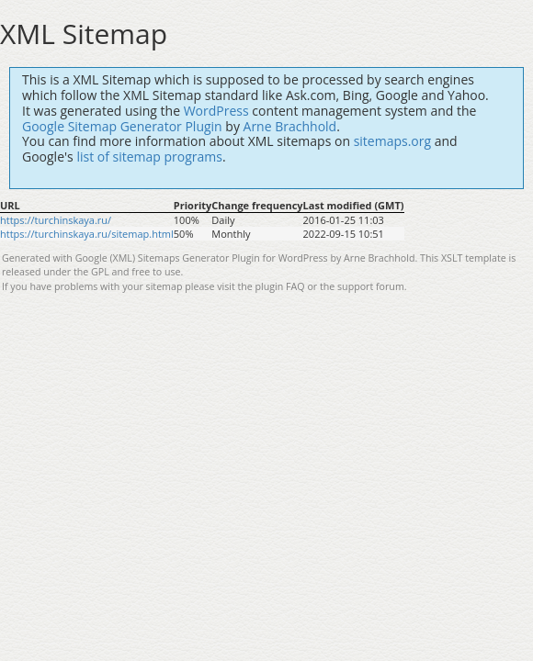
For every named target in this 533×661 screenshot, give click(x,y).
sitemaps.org (392, 141)
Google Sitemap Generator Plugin (122, 126)
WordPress (216, 110)
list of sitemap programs (149, 156)
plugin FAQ (280, 286)
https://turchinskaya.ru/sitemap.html (87, 234)
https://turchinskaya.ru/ (55, 220)
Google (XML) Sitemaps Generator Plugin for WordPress (201, 258)
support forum (370, 286)
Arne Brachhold (290, 126)
